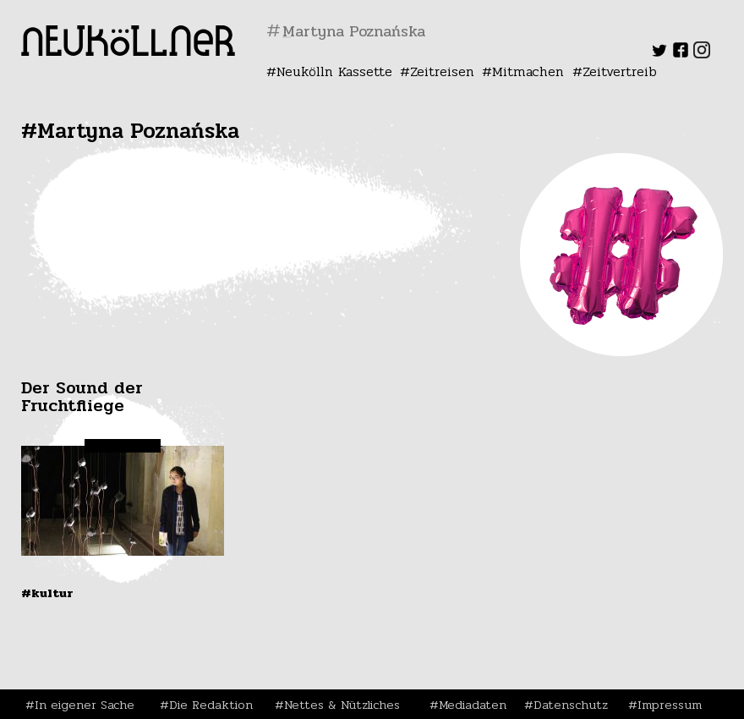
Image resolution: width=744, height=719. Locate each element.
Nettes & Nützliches (342, 704)
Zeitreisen (442, 71)
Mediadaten (472, 704)
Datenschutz (570, 704)
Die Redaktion (211, 704)
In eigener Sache (84, 704)
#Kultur (47, 593)
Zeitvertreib (620, 71)
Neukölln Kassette (334, 71)
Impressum (669, 704)
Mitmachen (528, 71)
